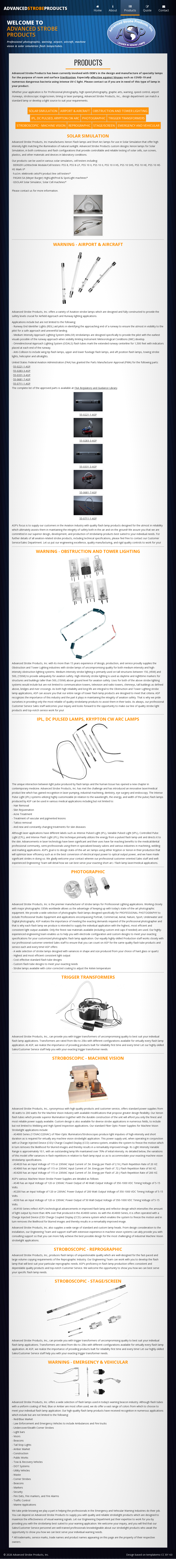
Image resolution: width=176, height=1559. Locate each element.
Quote (147, 8)
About (113, 8)
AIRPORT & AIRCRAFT (75, 111)
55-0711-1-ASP (21, 383)
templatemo (153, 1554)
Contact (164, 8)
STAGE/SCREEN (104, 125)
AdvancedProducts (35, 8)
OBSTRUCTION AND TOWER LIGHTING (120, 111)
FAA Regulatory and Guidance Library (95, 388)
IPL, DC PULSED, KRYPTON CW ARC (55, 118)
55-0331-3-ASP (21, 375)
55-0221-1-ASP (21, 366)
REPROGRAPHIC (79, 125)
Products (130, 8)
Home (98, 8)
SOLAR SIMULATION (43, 111)
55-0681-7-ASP (21, 379)
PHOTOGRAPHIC (93, 118)
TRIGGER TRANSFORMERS (126, 118)
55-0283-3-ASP (21, 371)
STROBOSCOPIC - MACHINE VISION (41, 125)
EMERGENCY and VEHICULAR (138, 125)
